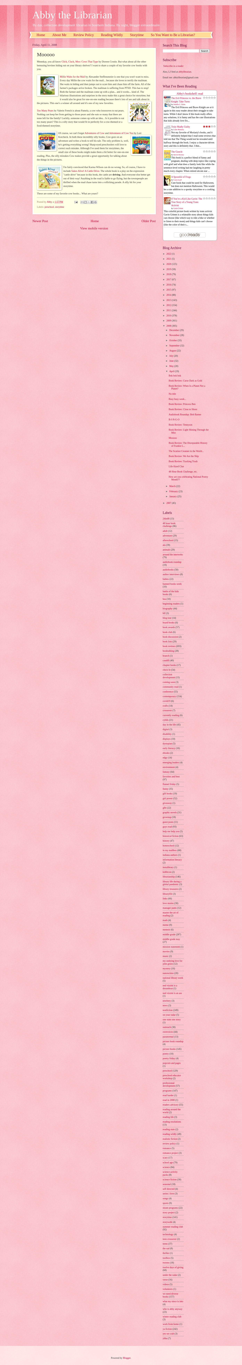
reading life (168, 1117)
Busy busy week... (177, 399)
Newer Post (40, 221)
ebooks (166, 753)
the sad (166, 1248)
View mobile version (94, 228)
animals (166, 549)
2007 (169, 503)
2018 (169, 274)
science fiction (170, 1179)
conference (168, 691)
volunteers (168, 1289)
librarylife (167, 894)
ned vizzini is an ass (172, 993)
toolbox (166, 1258)
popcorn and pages (172, 1063)
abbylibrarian (184, 71)
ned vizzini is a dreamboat (170, 987)
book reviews (169, 646)
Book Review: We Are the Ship (184, 456)
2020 (169, 264)
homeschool (168, 845)
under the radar (170, 1275)
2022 (169, 254)
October (173, 340)
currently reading (171, 715)
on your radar (169, 1015)
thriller (166, 1253)
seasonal (167, 1184)
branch (166, 655)
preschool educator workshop (172, 1077)
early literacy (169, 748)
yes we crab (168, 1333)
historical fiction (171, 836)
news (165, 1005)
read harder (168, 1095)
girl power (168, 798)
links (165, 898)
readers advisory (171, 1104)
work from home (171, 1324)
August (173, 350)
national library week (173, 978)
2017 (169, 279)
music (166, 956)
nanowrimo (168, 973)
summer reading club (173, 1226)
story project (169, 1212)
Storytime (137, 35)
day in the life (169, 724)
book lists (167, 641)
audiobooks (168, 569)
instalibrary (168, 867)
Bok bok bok (175, 375)
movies (166, 951)
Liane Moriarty (178, 130)
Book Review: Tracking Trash (183, 461)
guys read (167, 826)
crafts (165, 705)
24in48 (166, 518)
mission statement (171, 947)
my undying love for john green (172, 962)
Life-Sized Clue (176, 466)
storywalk (167, 1222)
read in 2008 (169, 1100)
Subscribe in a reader (173, 66)
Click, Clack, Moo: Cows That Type (79, 61)
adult (165, 531)
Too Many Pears (45, 110)
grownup (167, 817)
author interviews (171, 574)
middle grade (169, 934)
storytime (59, 207)
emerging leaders (171, 762)
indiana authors (170, 855)
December (174, 330)
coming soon (169, 682)
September (174, 345)
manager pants (170, 908)
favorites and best (171, 776)
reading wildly (170, 1134)
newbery (167, 1000)
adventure (167, 535)
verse (165, 1279)
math (165, 920)
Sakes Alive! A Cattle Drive (85, 171)
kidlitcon (167, 872)
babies (166, 579)
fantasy (166, 772)
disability (167, 734)
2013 (169, 300)
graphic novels (170, 812)
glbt (164, 808)
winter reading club (172, 1316)
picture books (169, 1049)
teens (165, 1243)
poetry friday (169, 1058)
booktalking (168, 651)
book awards (169, 627)
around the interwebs (173, 554)
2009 (169, 320)
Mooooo (173, 438)
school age (168, 1162)
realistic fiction (170, 1139)
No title (172, 394)
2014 (169, 295)
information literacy (172, 859)
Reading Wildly (112, 35)
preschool (49, 207)
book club (167, 632)
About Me (59, 35)
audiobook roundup (172, 562)
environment (169, 767)
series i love (168, 1193)
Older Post (148, 221)
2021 (169, 259)
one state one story (172, 1019)
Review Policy (83, 35)
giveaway (167, 803)
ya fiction (167, 1329)
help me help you (171, 831)
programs (167, 1090)
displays (167, 739)
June (171, 361)
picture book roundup (173, 1041)
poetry (166, 1053)
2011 (169, 310)
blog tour (167, 618)
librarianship (169, 876)
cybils (166, 720)
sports (166, 1203)
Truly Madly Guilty (180, 126)
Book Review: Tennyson (180, 424)
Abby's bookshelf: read (190, 93)
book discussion (170, 637)
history (166, 840)
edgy (165, 757)
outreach (167, 1027)
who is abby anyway (172, 1309)
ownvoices (168, 1032)
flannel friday (169, 784)
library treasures (170, 889)
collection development (169, 676)
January (173, 496)
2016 (169, 284)
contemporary (169, 696)
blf (164, 613)
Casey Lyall (177, 180)
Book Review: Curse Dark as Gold (185, 380)
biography (168, 608)
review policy (169, 1143)
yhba (165, 1338)
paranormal (168, 1036)
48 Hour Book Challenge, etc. (183, 471)
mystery (166, 968)
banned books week (172, 584)
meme (166, 925)
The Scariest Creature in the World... (186, 451)
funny (165, 789)
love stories (168, 903)
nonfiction (168, 1010)
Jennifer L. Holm (179, 104)
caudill (166, 660)
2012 (169, 305)
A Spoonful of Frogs (181, 177)
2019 (169, 269)
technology (168, 1234)
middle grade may (171, 939)
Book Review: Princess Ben (182, 404)
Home (41, 35)
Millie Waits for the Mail (72, 76)
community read (170, 687)
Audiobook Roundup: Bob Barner (185, 414)
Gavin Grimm (178, 208)
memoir (166, 929)
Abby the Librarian (72, 15)
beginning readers (171, 603)
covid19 (166, 701)
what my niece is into (173, 1301)
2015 (169, 289)
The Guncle (177, 151)
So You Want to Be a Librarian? (173, 35)
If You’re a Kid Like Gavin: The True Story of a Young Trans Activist (186, 202)
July (171, 356)
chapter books (169, 665)
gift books (168, 793)
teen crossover (170, 1239)
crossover (167, 710)
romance (167, 1148)
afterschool (168, 540)
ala (164, 545)
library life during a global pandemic (172, 883)
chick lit (167, 670)
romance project (170, 1153)
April (172, 371)
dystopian (167, 743)
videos (166, 1284)
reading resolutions (172, 1121)
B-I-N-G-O (174, 419)
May (171, 366)
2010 (169, 315)
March (172, 486)
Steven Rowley (178, 155)
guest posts (168, 822)
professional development (169, 1084)
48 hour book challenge (169, 525)
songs (165, 1198)
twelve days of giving (173, 1267)
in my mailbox (170, 850)
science (166, 1167)
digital (166, 729)
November (174, 335)
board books (169, 622)
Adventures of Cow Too (121, 133)
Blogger (126, 1358)
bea (164, 599)
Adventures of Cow (94, 133)
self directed (169, 1189)
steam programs (170, 1208)
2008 (169, 326)
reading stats (169, 1129)
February (173, 491)
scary (165, 1157)
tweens (166, 1262)
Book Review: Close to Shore (183, 409)
